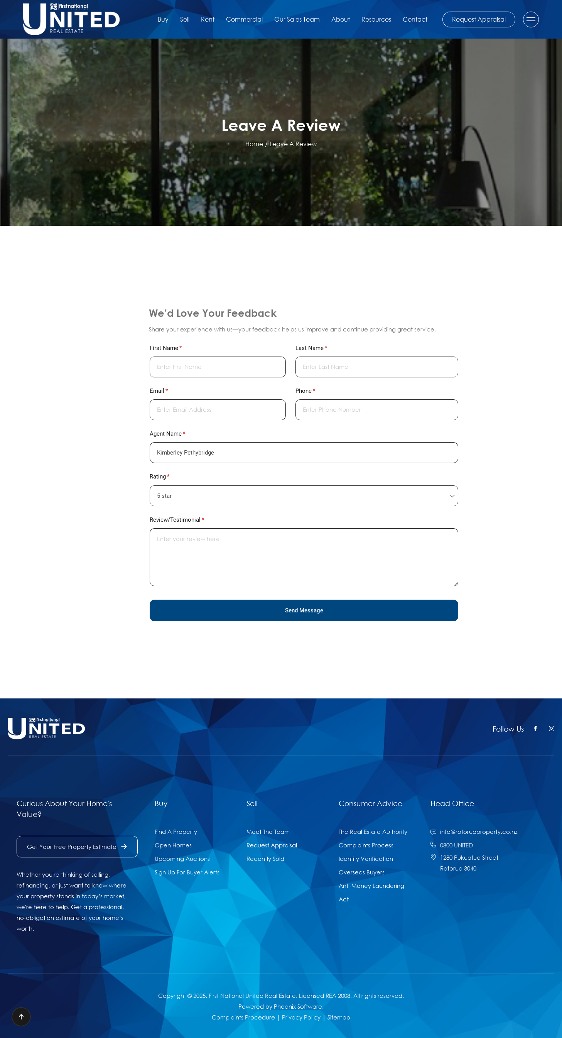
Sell (184, 19)
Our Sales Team (297, 19)
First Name (176, 348)
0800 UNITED (456, 845)
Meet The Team (268, 831)
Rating (170, 477)
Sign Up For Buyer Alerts (187, 872)
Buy (163, 19)
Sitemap (338, 1017)
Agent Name (178, 434)
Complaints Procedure (243, 1017)
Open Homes (173, 845)
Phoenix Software (298, 1006)
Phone (316, 391)
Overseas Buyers (362, 872)
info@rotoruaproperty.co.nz (478, 831)
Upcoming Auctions (182, 858)
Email (169, 391)
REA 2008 (338, 995)
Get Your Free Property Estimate (77, 846)
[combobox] (304, 495)
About (340, 19)
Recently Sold (265, 858)
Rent (207, 19)
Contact (415, 19)
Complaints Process (366, 845)
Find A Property (176, 831)
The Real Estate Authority (373, 831)
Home (254, 144)
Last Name (322, 348)
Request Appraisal (479, 19)
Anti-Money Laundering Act (371, 892)
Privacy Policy (301, 1017)
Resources (376, 19)
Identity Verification (366, 858)
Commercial (244, 19)
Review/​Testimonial (188, 520)
